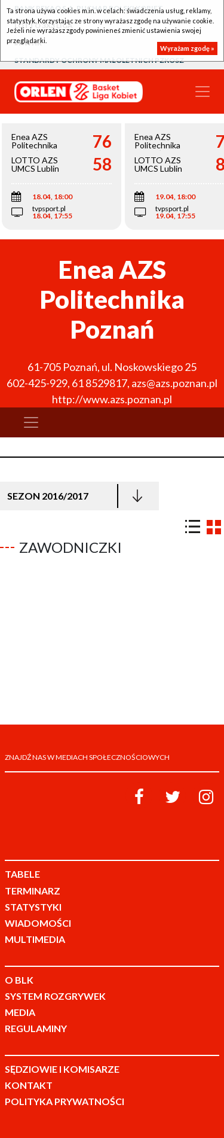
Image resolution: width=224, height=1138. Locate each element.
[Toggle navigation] (202, 92)
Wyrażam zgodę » (187, 48)
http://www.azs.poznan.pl (112, 399)
